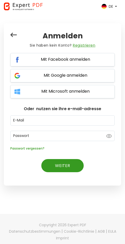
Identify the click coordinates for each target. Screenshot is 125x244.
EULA (112, 231)
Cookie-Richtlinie (79, 231)
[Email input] (62, 120)
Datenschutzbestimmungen (34, 231)
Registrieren (84, 45)
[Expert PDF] (23, 6)
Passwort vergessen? (27, 148)
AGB (101, 231)
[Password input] (62, 136)
